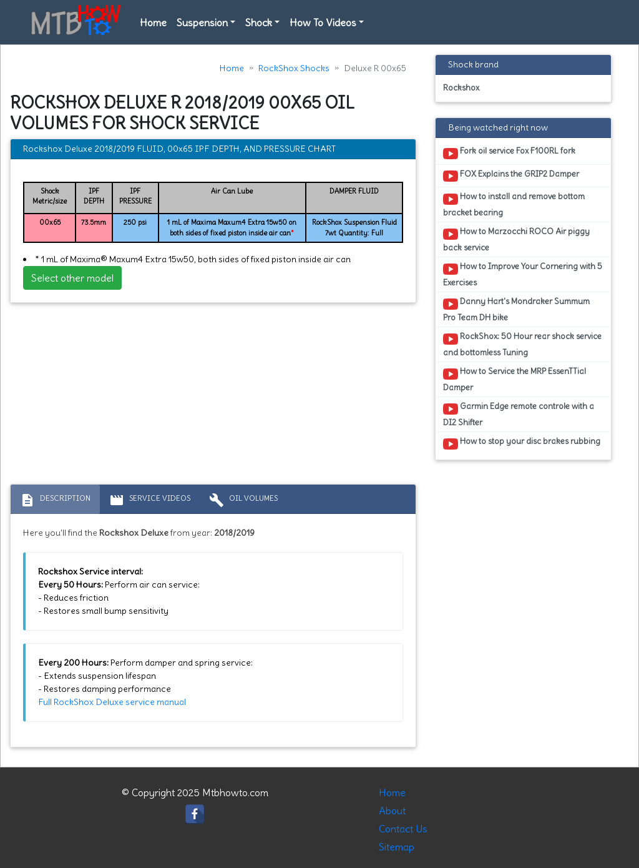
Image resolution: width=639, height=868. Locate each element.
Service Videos (149, 500)
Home (153, 22)
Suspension (202, 22)
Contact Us (403, 828)
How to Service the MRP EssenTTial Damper (514, 379)
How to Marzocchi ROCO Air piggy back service (516, 239)
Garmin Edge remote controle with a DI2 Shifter (518, 414)
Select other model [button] (72, 278)
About (392, 810)
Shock (258, 22)
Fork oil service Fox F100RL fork (509, 152)
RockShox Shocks (293, 68)
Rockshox (461, 87)
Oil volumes (243, 500)
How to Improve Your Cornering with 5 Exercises (522, 274)
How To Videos (323, 22)
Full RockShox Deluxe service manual (112, 702)
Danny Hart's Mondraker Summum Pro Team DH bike (516, 309)
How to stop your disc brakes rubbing (521, 443)
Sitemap (396, 847)
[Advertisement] (213, 396)
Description (55, 500)
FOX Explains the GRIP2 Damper (511, 176)
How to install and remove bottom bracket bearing (514, 204)
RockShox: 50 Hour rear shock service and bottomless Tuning (522, 344)
